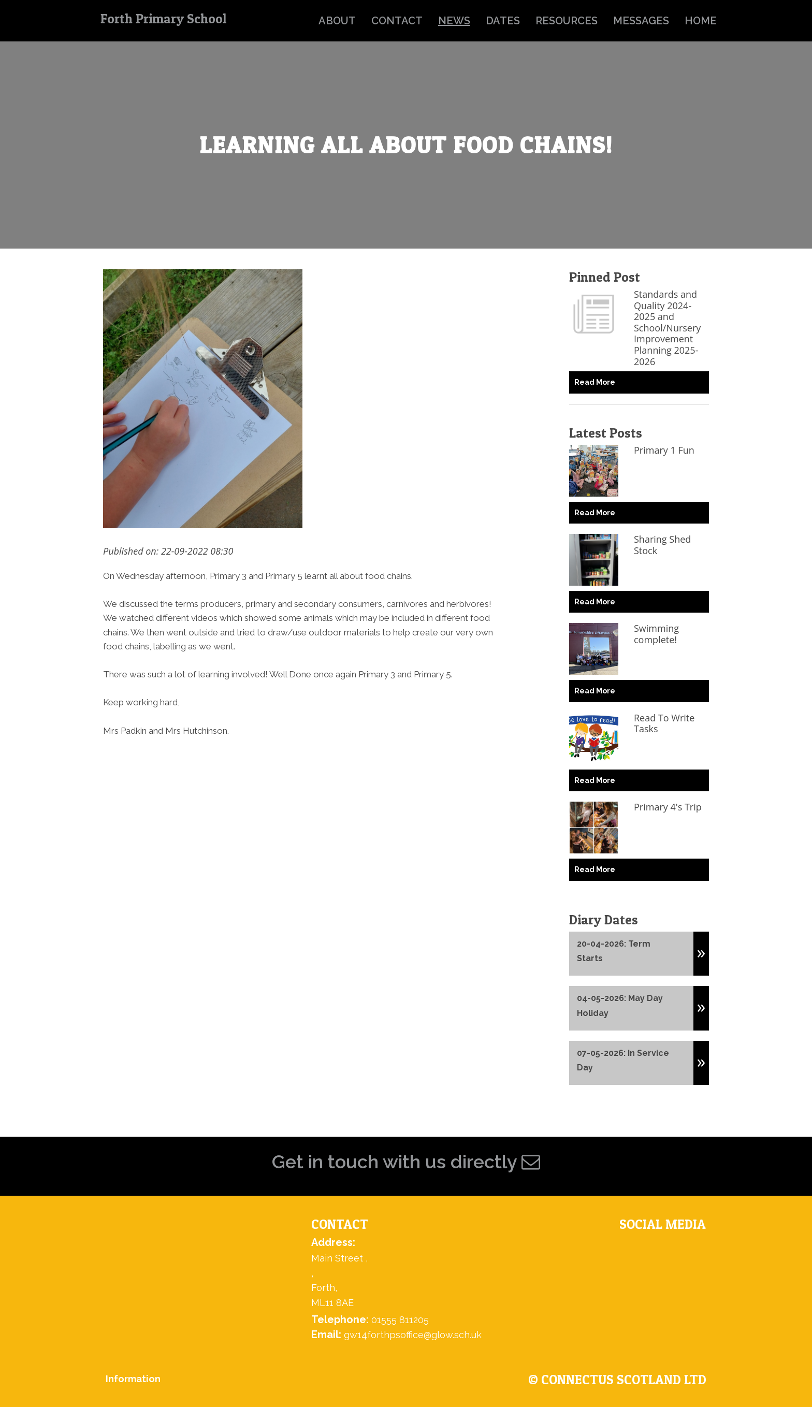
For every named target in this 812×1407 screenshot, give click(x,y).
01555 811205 (400, 1319)
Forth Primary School (163, 18)
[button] (701, 949)
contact (397, 20)
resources (566, 20)
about (337, 20)
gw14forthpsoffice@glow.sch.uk (413, 1334)
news (454, 20)
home (701, 20)
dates (503, 20)
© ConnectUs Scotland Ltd (617, 1379)
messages (641, 20)
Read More (594, 382)
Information (133, 1378)
